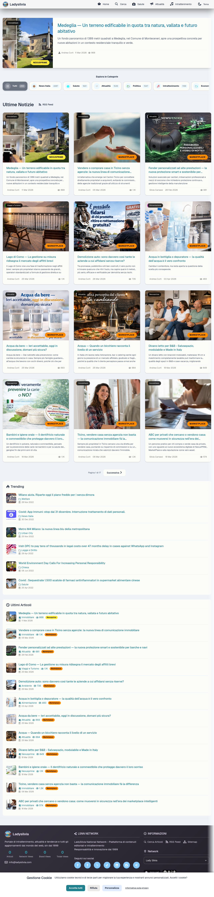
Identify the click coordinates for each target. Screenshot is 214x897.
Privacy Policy (91, 883)
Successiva (114, 472)
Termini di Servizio (109, 883)
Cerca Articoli (153, 841)
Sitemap (190, 841)
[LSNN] (126, 865)
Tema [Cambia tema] (203, 4)
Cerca (120, 4)
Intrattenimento (180, 4)
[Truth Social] (136, 865)
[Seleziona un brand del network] (176, 860)
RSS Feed (46, 104)
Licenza (125, 883)
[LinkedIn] (117, 865)
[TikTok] (107, 865)
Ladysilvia (17, 834)
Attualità (157, 4)
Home (102, 4)
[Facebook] (77, 865)
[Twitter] (97, 865)
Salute (138, 4)
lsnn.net (152, 872)
